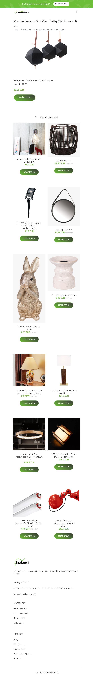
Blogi (16, 639)
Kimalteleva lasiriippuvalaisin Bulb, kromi (29, 160)
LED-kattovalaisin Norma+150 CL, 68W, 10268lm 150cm (29, 523)
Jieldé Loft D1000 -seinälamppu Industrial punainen (63, 523)
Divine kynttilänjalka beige (64, 295)
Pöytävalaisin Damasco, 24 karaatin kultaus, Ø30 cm (29, 391)
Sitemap (17, 658)
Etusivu (17, 29)
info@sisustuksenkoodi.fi (25, 594)
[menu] (77, 12)
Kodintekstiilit (20, 608)
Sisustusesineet (32, 80)
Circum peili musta (63, 229)
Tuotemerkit (19, 618)
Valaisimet (18, 623)
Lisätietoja (24, 97)
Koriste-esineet (47, 80)
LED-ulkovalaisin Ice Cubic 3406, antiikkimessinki (64, 455)
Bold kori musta (63, 160)
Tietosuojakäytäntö (22, 654)
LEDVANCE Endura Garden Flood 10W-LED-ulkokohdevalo (29, 226)
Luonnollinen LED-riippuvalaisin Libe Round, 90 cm (29, 457)
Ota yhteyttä (19, 644)
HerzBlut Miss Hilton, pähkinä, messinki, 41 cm (63, 391)
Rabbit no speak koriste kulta (29, 328)
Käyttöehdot (19, 649)
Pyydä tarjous (61, 4)
